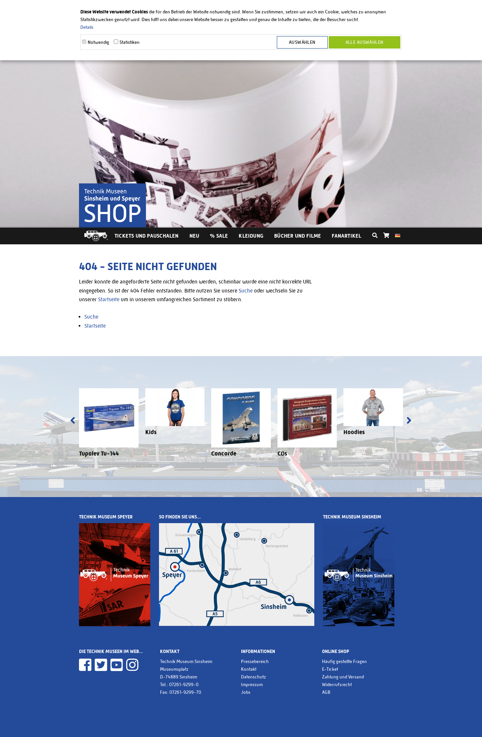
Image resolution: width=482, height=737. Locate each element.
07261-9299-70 (185, 692)
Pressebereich (255, 661)
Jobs (245, 692)
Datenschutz (253, 676)
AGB (326, 692)
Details (86, 27)
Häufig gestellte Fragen (344, 661)
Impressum (252, 684)
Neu (194, 236)
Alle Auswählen (364, 42)
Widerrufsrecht (337, 684)
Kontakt (248, 669)
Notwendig (98, 42)
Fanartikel (346, 236)
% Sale (219, 236)
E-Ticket (330, 669)
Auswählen (302, 42)
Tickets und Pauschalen (146, 236)
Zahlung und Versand (343, 676)
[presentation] (72, 421)
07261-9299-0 (183, 684)
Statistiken (129, 42)
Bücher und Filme (297, 236)
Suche (246, 291)
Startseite (108, 299)
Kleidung (251, 236)
